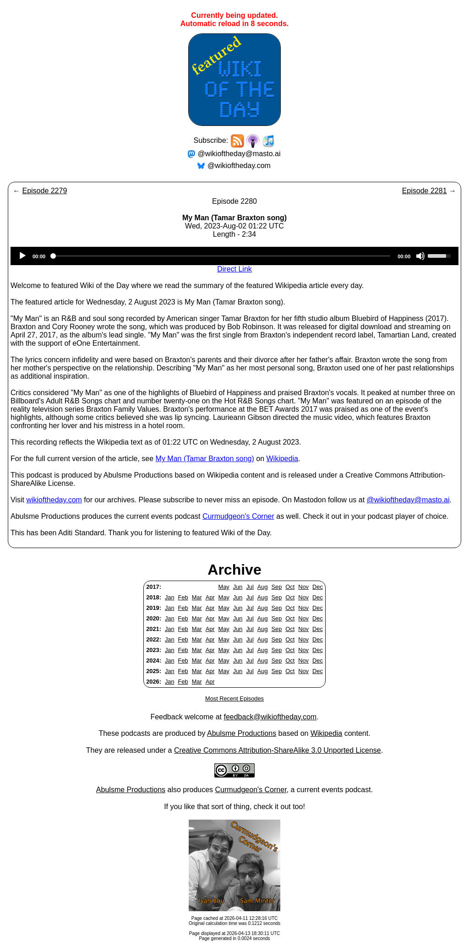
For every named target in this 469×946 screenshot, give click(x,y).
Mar (197, 597)
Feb (183, 597)
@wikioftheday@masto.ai (239, 154)
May (223, 586)
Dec (317, 586)
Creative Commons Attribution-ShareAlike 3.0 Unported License (277, 750)
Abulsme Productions (241, 733)
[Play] (22, 256)
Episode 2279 (44, 191)
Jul (249, 586)
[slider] (440, 255)
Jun (238, 586)
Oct (289, 586)
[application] (234, 256)
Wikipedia (282, 458)
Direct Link (234, 269)
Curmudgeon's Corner (238, 516)
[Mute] (420, 256)
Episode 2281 (424, 191)
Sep (277, 586)
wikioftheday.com (54, 500)
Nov (303, 586)
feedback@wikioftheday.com (270, 717)
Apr (210, 597)
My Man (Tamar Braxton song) (205, 458)
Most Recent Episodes (234, 698)
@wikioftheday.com (239, 165)
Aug (262, 586)
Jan (170, 597)
